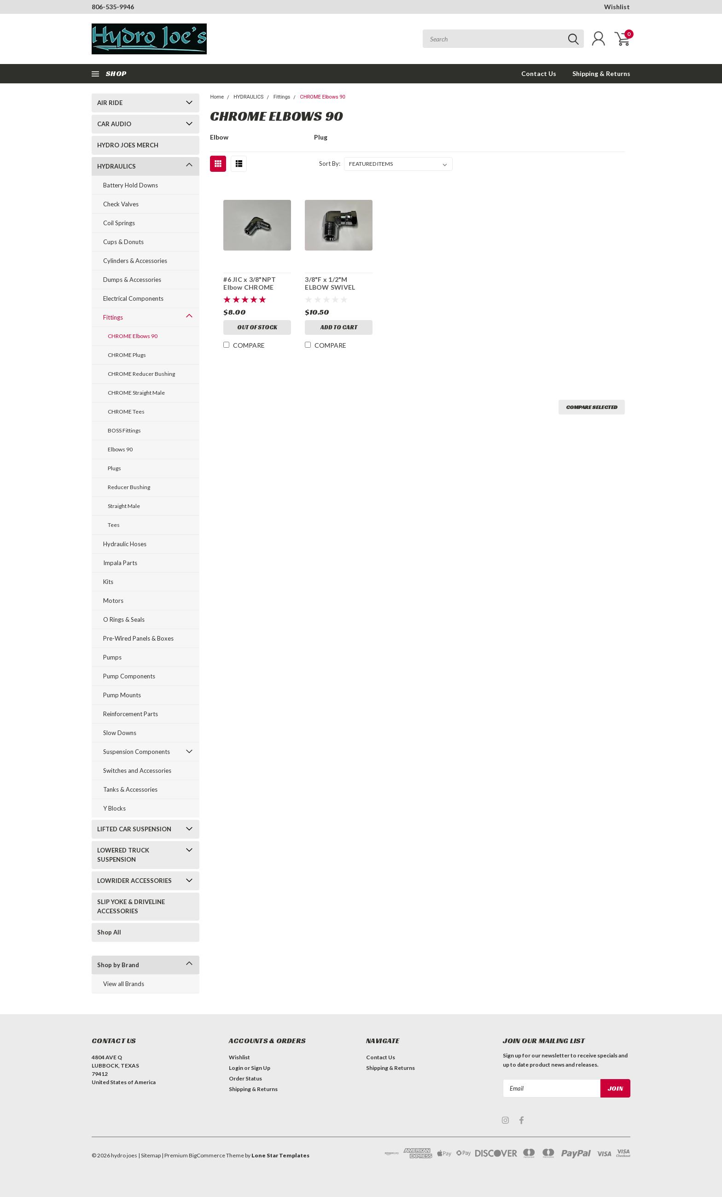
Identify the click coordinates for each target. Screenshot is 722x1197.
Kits (108, 581)
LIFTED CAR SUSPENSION (134, 829)
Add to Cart (338, 327)
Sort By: (329, 163)
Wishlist (617, 7)
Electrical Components (133, 298)
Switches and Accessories (137, 770)
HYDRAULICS (116, 166)
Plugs (114, 468)
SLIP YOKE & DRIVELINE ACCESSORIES (131, 906)
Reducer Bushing (129, 487)
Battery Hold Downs (130, 185)
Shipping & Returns (601, 73)
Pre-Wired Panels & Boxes (138, 638)
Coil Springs (119, 223)
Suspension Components (136, 751)
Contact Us (538, 73)
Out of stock (257, 327)
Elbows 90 (120, 449)
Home (217, 97)
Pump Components (129, 676)
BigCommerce (207, 1155)
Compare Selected (591, 406)
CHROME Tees (126, 411)
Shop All (109, 932)
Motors (113, 600)
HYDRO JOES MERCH (127, 145)
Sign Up (260, 1067)
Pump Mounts (122, 695)
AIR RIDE (109, 102)
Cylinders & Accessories (135, 260)
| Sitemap (149, 1155)
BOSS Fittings (124, 430)
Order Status (245, 1078)
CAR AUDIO (114, 124)
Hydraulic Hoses (124, 544)
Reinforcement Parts (130, 714)
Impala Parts (120, 562)
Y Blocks (114, 808)
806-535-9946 (113, 7)
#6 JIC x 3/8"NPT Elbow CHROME (249, 283)
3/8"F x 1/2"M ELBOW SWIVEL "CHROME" (330, 287)
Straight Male (124, 505)
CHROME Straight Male (136, 392)
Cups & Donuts (123, 241)
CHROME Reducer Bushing (141, 373)
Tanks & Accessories (130, 789)
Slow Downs (119, 732)
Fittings (113, 317)
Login (236, 1067)
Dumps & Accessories (132, 279)
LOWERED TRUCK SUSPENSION (123, 855)
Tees (114, 524)
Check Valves (121, 204)
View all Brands (123, 983)
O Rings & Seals (124, 619)
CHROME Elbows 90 (132, 336)
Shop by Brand (118, 965)
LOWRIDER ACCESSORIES (134, 880)
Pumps (112, 657)
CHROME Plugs (127, 354)
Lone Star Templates (280, 1155)
